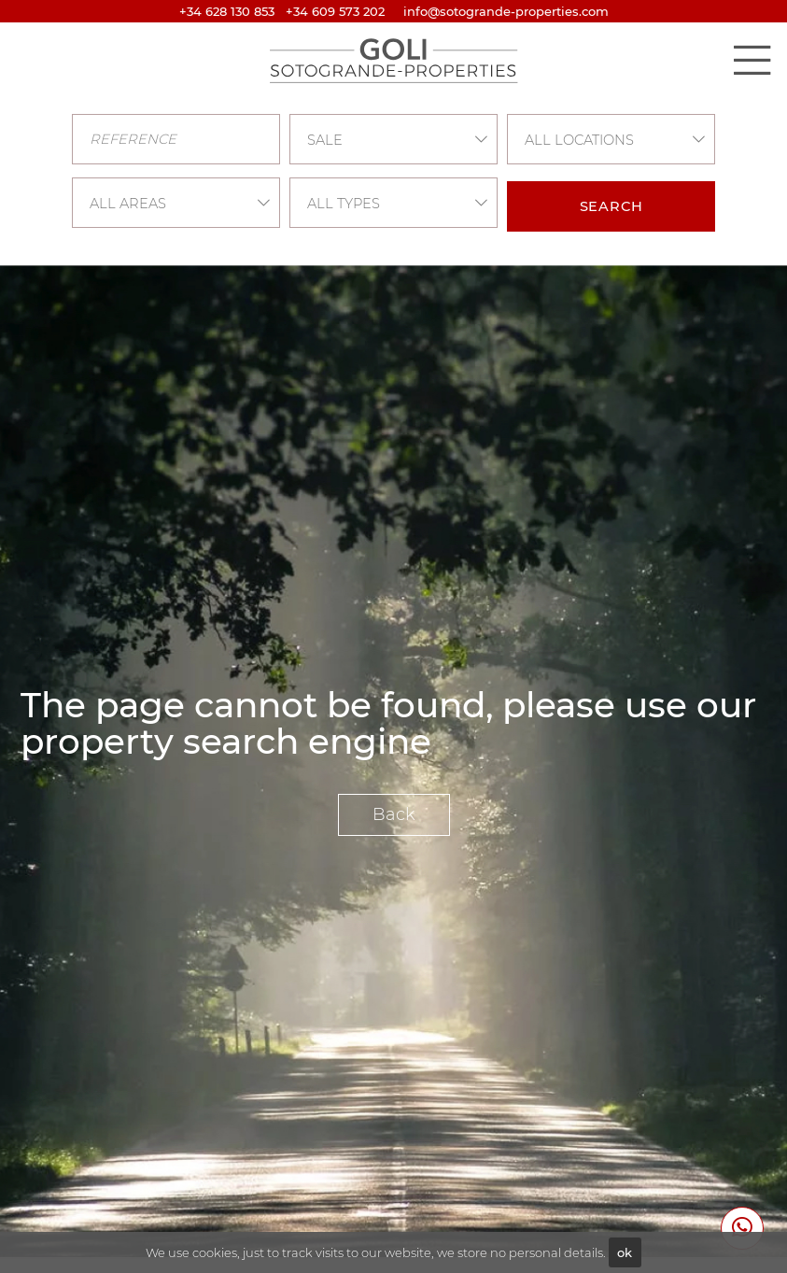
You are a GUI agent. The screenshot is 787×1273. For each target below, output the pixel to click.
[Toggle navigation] (751, 59)
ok (624, 1252)
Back (393, 814)
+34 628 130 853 (226, 11)
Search (612, 206)
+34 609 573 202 (335, 11)
